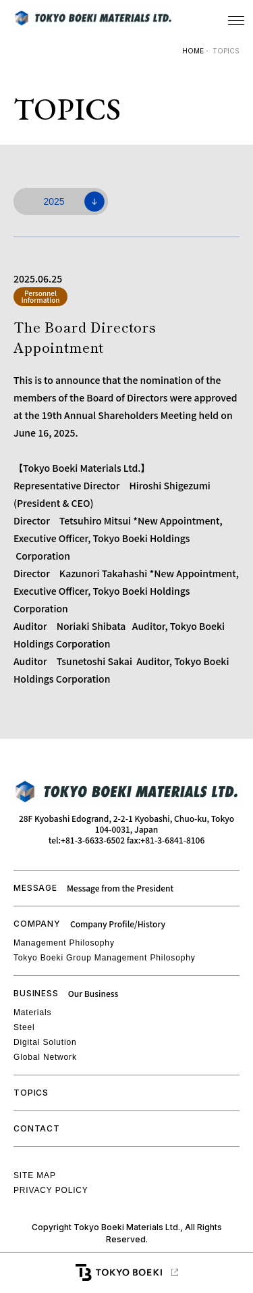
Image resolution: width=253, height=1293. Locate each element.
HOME (193, 50)
